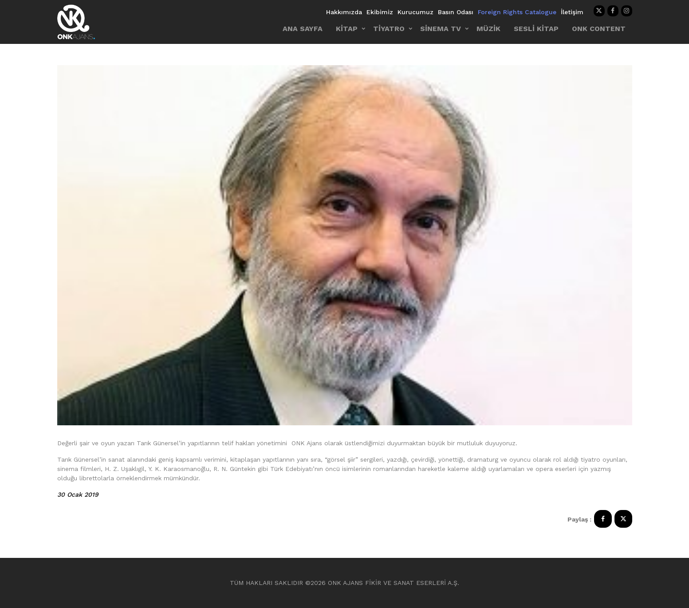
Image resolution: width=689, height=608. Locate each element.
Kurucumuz (415, 12)
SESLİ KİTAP (536, 28)
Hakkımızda (344, 12)
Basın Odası (455, 12)
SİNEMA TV (440, 28)
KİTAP (347, 28)
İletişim (572, 12)
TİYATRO (389, 28)
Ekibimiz (379, 12)
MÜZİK (488, 28)
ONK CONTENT (599, 28)
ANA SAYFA (303, 28)
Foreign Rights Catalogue (517, 12)
